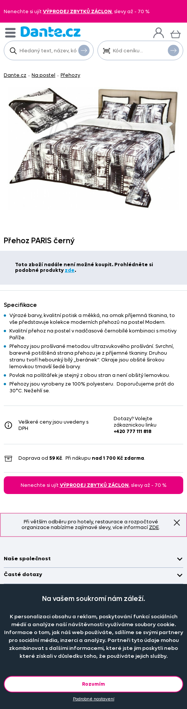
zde (69, 270)
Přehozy (70, 75)
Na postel (43, 75)
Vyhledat (84, 50)
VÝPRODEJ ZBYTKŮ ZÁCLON (77, 11)
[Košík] (175, 33)
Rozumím (93, 684)
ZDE (154, 527)
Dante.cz (15, 75)
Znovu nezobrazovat (177, 522)
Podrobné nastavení (93, 699)
